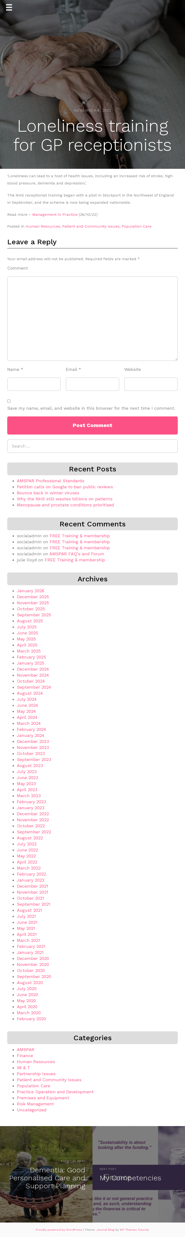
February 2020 (31, 1018)
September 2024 (34, 687)
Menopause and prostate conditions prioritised (65, 504)
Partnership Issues (36, 1073)
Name (15, 369)
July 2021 (26, 916)
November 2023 (33, 747)
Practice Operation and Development (55, 1091)
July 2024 (27, 699)
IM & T (23, 1067)
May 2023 (26, 783)
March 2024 (29, 723)
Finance (25, 1055)
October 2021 (30, 898)
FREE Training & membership (80, 535)
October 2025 (31, 608)
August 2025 (30, 620)
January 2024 (30, 735)
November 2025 (33, 602)
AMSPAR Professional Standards (50, 480)
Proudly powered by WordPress (59, 1229)
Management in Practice (55, 214)
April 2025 (27, 644)
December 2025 (33, 596)
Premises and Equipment (43, 1097)
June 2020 (27, 994)
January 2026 (30, 590)
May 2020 (26, 1000)
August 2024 (30, 693)
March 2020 (29, 1012)
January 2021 (30, 952)
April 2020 (27, 1006)
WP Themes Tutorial (134, 1229)
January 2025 (30, 663)
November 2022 (33, 819)
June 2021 (27, 922)
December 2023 (33, 741)
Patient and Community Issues (90, 226)
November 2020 (33, 964)
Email (73, 369)
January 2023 (30, 807)
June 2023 (27, 777)
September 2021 (33, 904)
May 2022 (26, 855)
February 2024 (31, 729)
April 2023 (27, 789)
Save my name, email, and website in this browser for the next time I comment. (91, 408)
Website (132, 369)
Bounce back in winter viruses (48, 492)
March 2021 (28, 940)
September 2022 (34, 831)
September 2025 (34, 614)
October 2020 (31, 970)
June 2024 (27, 705)
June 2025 (27, 632)
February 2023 (31, 801)
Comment (17, 268)
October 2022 (31, 825)
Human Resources (43, 226)
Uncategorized (31, 1109)
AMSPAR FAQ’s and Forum (76, 553)
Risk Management (35, 1103)
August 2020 (30, 982)
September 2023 (34, 759)
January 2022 (30, 880)
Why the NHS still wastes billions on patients (64, 498)
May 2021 (26, 928)
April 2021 (27, 934)
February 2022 (31, 874)
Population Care (137, 226)
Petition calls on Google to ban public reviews (65, 486)
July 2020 (27, 988)
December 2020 (33, 958)
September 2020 (34, 976)
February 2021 (31, 946)
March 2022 (29, 867)
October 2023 (31, 753)
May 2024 (26, 711)
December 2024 (33, 669)
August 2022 (30, 837)
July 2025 (27, 626)
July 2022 (27, 843)
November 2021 (32, 892)
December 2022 (33, 813)
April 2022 (27, 861)
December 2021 (32, 886)
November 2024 (33, 675)
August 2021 (29, 910)
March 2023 (29, 795)
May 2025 (26, 638)
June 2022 (27, 849)
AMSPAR (25, 1049)
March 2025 (29, 650)
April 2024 (27, 717)
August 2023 (30, 765)
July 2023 (27, 771)
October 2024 (31, 681)
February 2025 (31, 656)
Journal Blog (105, 1229)
